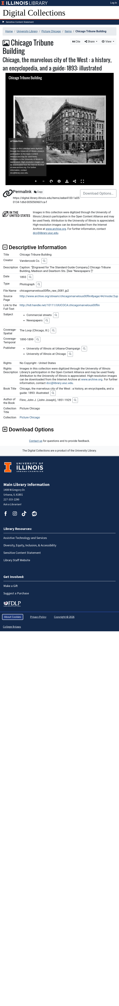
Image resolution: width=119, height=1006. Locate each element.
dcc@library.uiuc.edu (45, 233)
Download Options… (98, 193)
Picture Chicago (51, 31)
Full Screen (82, 181)
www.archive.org (56, 229)
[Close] (43, 141)
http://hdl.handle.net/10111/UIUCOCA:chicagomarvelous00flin (60, 305)
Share (90, 41)
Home (9, 31)
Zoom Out (43, 181)
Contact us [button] (35, 441)
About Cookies (12, 617)
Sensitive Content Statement (20, 22)
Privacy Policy (38, 617)
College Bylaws (12, 627)
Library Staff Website (16, 560)
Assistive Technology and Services (25, 538)
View (107, 41)
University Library (27, 31)
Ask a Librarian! (12, 504)
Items (68, 31)
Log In (113, 2)
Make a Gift (10, 586)
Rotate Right (51, 181)
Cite (76, 41)
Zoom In (36, 181)
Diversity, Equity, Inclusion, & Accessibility (29, 545)
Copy (38, 191)
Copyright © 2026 (64, 617)
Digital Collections (34, 12)
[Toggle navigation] (114, 12)
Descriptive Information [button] (35, 247)
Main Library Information (26, 485)
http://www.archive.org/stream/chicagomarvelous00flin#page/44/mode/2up (69, 296)
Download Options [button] (28, 429)
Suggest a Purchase (16, 593)
